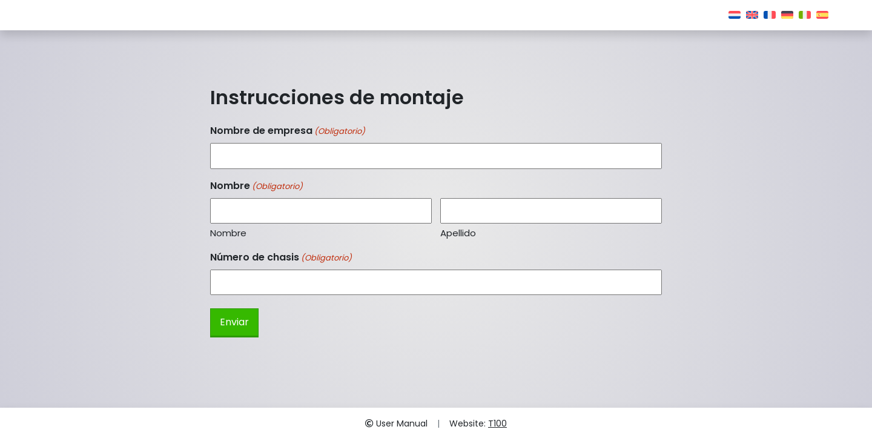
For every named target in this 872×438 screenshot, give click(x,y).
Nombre (228, 233)
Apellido (458, 233)
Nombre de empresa (287, 131)
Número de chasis (281, 257)
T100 (497, 423)
